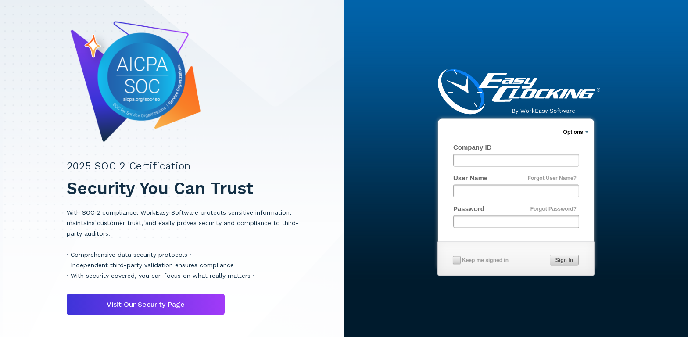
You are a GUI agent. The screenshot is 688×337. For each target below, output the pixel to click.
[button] (564, 260)
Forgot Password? (553, 208)
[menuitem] (576, 132)
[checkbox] (457, 260)
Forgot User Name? (552, 178)
